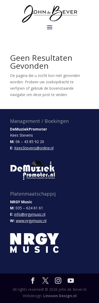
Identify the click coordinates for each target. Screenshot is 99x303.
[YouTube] (71, 281)
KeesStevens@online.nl (34, 147)
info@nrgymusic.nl (29, 214)
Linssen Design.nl (60, 295)
